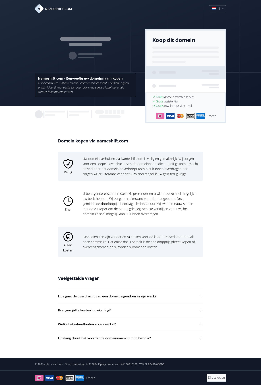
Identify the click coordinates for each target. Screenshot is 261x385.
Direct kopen (216, 378)
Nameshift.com (54, 364)
